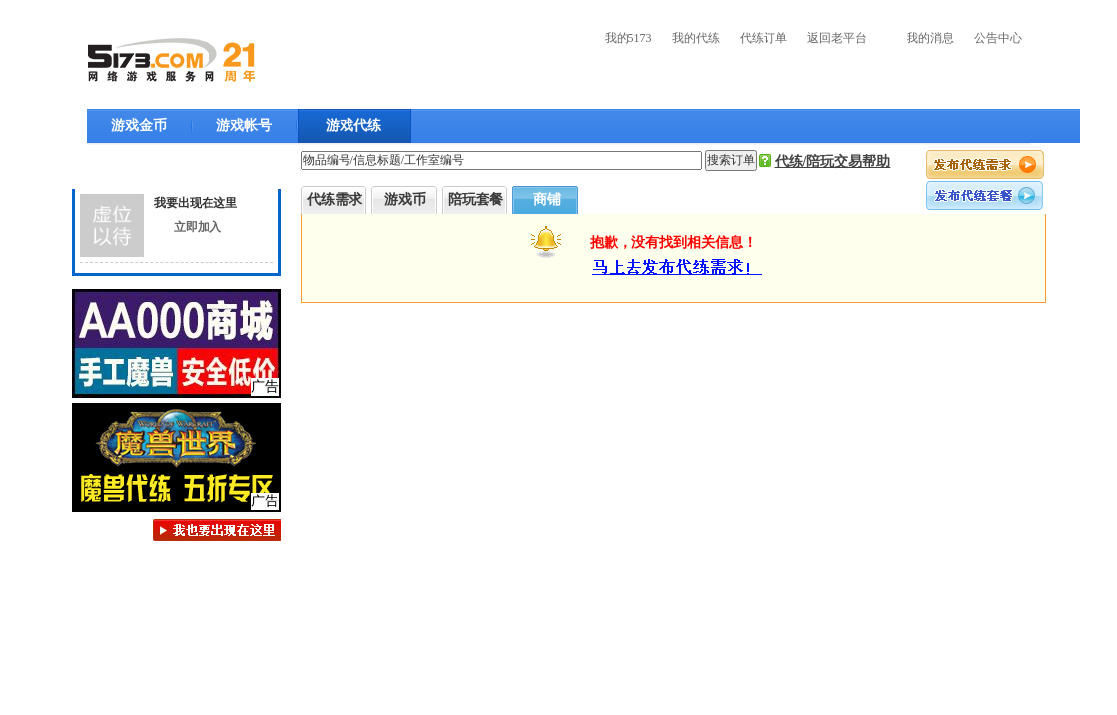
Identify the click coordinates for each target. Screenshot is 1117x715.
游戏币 (405, 199)
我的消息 (930, 38)
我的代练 (696, 38)
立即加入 (197, 227)
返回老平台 (837, 38)
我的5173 (628, 38)
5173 (171, 60)
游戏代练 (353, 125)
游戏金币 (139, 125)
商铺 (547, 199)
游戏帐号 (244, 125)
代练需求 (334, 199)
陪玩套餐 (475, 199)
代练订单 (763, 38)
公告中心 (998, 38)
